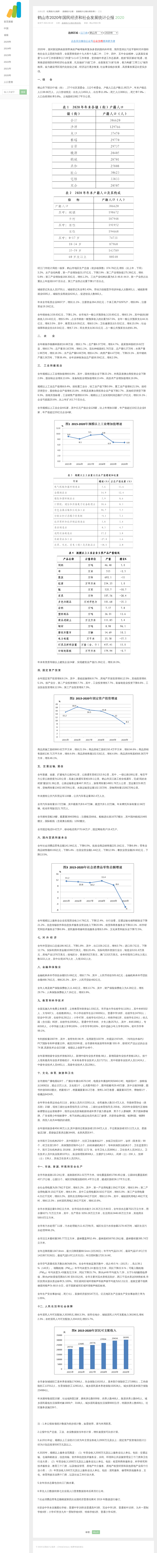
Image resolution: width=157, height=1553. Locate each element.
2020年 (7, 75)
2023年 (7, 55)
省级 (6, 35)
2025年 (7, 41)
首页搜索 (8, 21)
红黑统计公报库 (14, 9)
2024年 (7, 48)
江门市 (84, 33)
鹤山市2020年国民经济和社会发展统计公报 (81, 17)
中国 (6, 28)
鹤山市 (96, 1532)
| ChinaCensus (63, 1547)
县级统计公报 (67, 11)
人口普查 (8, 82)
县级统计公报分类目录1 (86, 11)
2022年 (7, 62)
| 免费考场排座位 (76, 1547)
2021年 (7, 68)
